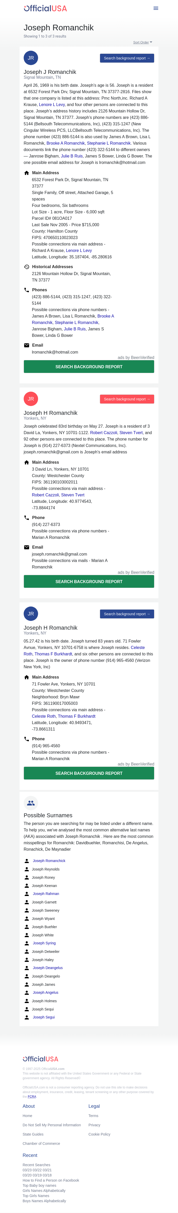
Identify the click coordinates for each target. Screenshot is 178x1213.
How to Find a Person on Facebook (51, 1180)
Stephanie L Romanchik (108, 143)
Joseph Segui (39, 1017)
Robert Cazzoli (103, 432)
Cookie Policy (99, 1134)
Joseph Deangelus (43, 968)
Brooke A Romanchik (66, 143)
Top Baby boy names (39, 1185)
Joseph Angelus (41, 993)
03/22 (37, 1170)
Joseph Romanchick (44, 861)
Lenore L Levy (52, 104)
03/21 (47, 1170)
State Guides (33, 1134)
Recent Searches (36, 1165)
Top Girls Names (36, 1196)
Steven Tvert (131, 432)
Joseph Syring (40, 943)
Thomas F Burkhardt (53, 654)
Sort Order (141, 42)
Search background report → (127, 58)
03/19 (37, 1175)
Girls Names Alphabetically (44, 1191)
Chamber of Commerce (41, 1143)
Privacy (94, 1125)
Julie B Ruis (72, 156)
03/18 (47, 1175)
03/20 (27, 1175)
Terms (93, 1116)
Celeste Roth (44, 716)
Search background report (89, 367)
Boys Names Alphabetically (44, 1201)
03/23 (27, 1170)
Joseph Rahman (41, 894)
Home (27, 1116)
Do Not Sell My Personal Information (52, 1125)
